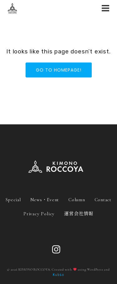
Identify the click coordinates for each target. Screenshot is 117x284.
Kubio (58, 274)
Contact (103, 199)
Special (13, 199)
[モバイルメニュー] (105, 8)
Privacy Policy (39, 214)
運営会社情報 (79, 213)
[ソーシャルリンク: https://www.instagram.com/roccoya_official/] (58, 250)
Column (76, 199)
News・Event (44, 199)
